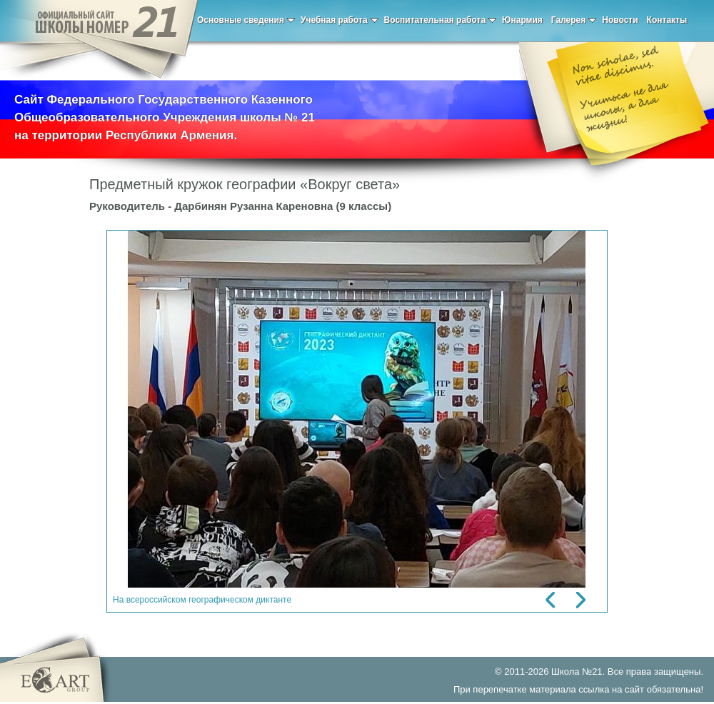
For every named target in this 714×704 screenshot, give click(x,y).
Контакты (667, 20)
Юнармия (522, 20)
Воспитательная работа (440, 20)
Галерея (573, 20)
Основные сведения (246, 20)
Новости (620, 20)
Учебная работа (339, 20)
